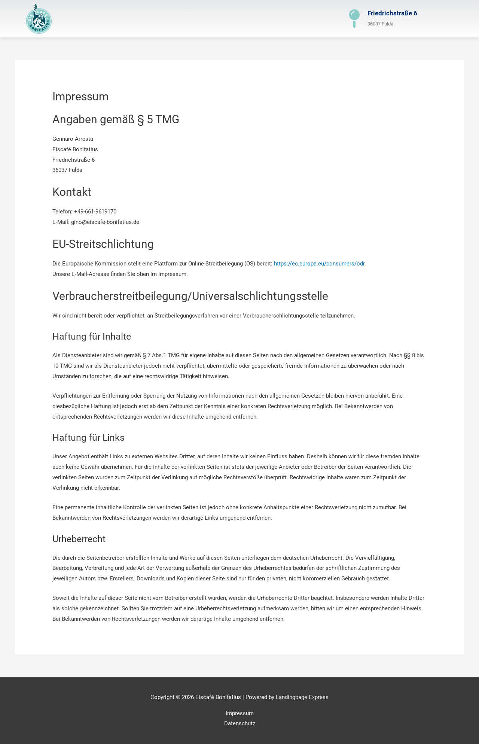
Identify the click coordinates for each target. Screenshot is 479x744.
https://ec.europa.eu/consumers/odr (319, 263)
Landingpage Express (302, 697)
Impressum (240, 713)
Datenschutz (239, 723)
